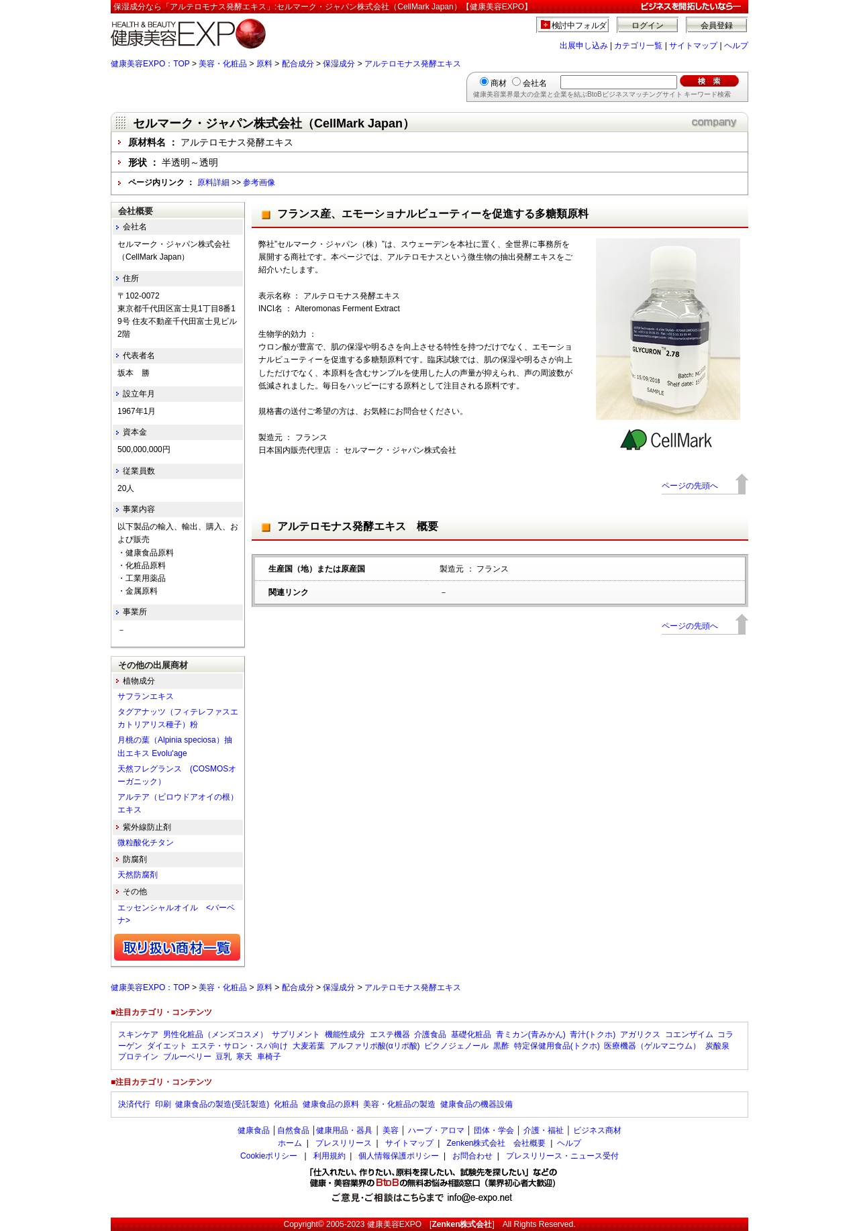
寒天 (244, 1056)
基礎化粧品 (471, 1034)
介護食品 (430, 1034)
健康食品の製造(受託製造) (222, 1104)
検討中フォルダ (579, 25)
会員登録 (717, 25)
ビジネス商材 (597, 1130)
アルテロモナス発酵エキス (412, 63)
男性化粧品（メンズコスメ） (215, 1034)
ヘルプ (736, 45)
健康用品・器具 (344, 1130)
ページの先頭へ (690, 485)
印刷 (163, 1104)
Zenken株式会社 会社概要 (496, 1143)
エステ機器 (390, 1034)
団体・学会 (494, 1130)
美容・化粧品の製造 (399, 1104)
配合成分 (298, 63)
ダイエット (167, 1046)
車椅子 (269, 1056)
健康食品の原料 (331, 1104)
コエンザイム (689, 1034)
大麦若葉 (309, 1046)
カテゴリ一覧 (638, 45)
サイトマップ (693, 45)
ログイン (647, 25)
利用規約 (329, 1156)
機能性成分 (345, 1034)
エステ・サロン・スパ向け (239, 1046)
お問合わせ (472, 1156)
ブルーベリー (187, 1056)
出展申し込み (584, 45)
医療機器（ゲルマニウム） (652, 1046)
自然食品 (293, 1130)
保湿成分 (339, 63)
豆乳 (223, 1056)
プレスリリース (343, 1143)
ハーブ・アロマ (436, 1130)
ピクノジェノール (456, 1046)
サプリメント (296, 1034)
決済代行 (134, 1104)
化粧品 (286, 1104)
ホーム (290, 1143)
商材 (499, 83)
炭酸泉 (717, 1046)
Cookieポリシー (268, 1156)
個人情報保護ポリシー (398, 1156)
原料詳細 (213, 182)
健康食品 (254, 1130)
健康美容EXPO (394, 1224)
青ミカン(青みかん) (531, 1034)
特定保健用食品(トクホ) (557, 1046)
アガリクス (640, 1034)
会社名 (535, 83)
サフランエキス (145, 696)
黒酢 (501, 1046)
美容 (391, 1130)
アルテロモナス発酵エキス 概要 (357, 526)
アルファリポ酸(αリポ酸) (375, 1046)
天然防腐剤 (137, 874)
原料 (264, 63)
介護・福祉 (543, 1130)
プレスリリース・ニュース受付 (562, 1156)
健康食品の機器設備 (476, 1104)
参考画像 (259, 182)
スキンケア (138, 1034)
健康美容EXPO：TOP (150, 63)
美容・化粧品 (223, 63)
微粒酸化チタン (145, 842)
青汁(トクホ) (592, 1034)
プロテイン (138, 1056)
